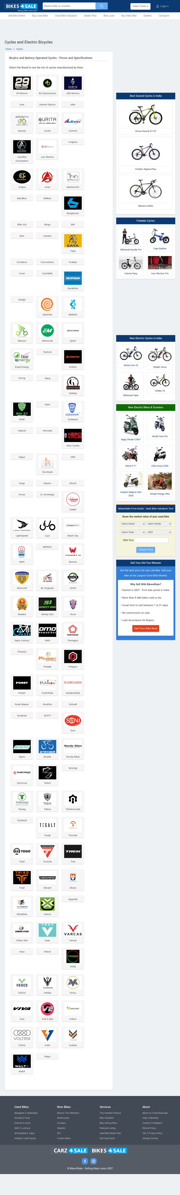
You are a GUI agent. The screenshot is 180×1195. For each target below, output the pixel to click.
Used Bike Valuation (66, 16)
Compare (164, 16)
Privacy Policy (155, 1154)
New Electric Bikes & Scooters (145, 407)
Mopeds (61, 1149)
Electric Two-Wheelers (68, 1133)
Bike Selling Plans (108, 1144)
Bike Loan (109, 16)
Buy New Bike (129, 16)
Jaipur (32, 1154)
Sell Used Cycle (107, 1159)
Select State (140, 6)
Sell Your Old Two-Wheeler (145, 563)
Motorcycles (63, 1138)
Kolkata (18, 1159)
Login (162, 6)
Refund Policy (149, 1149)
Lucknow (26, 1149)
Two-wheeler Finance (110, 1133)
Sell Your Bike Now (145, 628)
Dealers (148, 16)
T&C (144, 1154)
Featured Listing (107, 1149)
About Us (146, 1133)
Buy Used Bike (40, 16)
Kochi (27, 1144)
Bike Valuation (107, 1138)
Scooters (61, 1144)
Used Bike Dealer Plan (110, 1154)
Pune (27, 1138)
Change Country (150, 1159)
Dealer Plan (90, 16)
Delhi (16, 1149)
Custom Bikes (63, 1159)
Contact (146, 1144)
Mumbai (18, 1138)
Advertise (153, 1138)
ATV (59, 1154)
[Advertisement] (90, 29)
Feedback (157, 1144)
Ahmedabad (20, 1154)
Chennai (18, 1144)
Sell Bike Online (16, 16)
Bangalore (19, 1133)
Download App (160, 1133)
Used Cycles (30, 1159)
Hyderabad (32, 1133)
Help (144, 1138)
